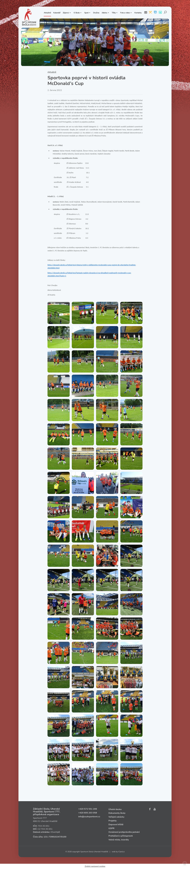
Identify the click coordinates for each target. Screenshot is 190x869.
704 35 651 (43, 826)
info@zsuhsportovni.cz (89, 816)
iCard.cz (121, 851)
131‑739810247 (52, 836)
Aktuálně (52, 72)
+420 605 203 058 (87, 812)
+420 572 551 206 (87, 809)
